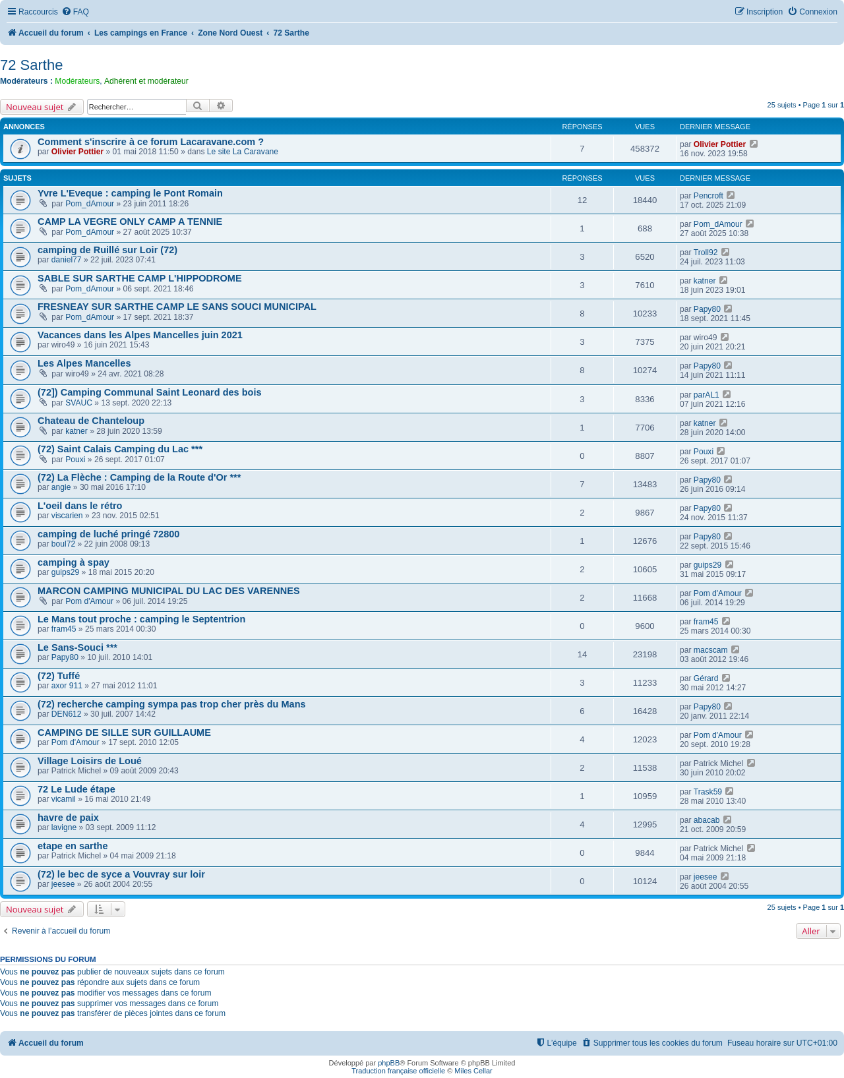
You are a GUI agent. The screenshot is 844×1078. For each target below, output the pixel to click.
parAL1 (706, 395)
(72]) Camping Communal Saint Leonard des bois (150, 392)
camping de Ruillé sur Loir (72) (107, 250)
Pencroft (708, 195)
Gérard (706, 678)
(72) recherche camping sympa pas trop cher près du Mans (172, 704)
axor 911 (66, 685)
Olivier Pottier (77, 151)
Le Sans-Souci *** (77, 647)
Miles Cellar (473, 1071)
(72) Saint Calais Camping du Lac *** (120, 449)
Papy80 (707, 309)
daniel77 (66, 259)
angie (61, 487)
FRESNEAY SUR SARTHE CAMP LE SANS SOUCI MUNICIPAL (177, 306)
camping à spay (73, 562)
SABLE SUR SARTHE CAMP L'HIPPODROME (140, 278)
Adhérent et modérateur (146, 81)
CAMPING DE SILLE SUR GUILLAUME (124, 732)
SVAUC (78, 402)
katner (705, 280)
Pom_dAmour (89, 203)
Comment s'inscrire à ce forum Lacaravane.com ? (151, 141)
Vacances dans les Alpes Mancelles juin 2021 (140, 335)
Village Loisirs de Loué (90, 761)
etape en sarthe (73, 846)
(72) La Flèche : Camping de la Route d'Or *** (139, 477)
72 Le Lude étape (76, 789)
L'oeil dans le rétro (80, 505)
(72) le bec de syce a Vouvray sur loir (121, 874)
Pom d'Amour (89, 601)
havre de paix (68, 817)
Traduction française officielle (398, 1071)
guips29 (65, 572)
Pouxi (75, 459)
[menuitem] (75, 12)
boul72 (63, 544)
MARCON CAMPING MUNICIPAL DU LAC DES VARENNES (169, 590)
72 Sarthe (31, 65)
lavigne (63, 827)
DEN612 (66, 714)
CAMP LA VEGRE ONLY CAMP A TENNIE (130, 221)
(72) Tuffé (59, 676)
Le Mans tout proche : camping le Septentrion (141, 619)
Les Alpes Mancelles (84, 363)
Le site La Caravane (242, 151)
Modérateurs (77, 81)
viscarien (67, 515)
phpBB (389, 1063)
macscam (711, 650)
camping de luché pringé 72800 (108, 534)
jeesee (63, 884)
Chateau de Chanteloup (91, 420)
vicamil (63, 799)
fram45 (63, 629)
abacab (707, 820)
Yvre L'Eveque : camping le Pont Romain (130, 193)
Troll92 (706, 252)
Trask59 (708, 791)
